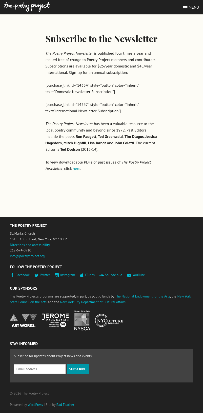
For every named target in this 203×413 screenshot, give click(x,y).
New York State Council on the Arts (82, 320)
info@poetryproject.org (27, 256)
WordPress (35, 404)
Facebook (23, 275)
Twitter (45, 275)
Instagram (67, 275)
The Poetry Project (27, 7)
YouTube (138, 275)
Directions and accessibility (30, 245)
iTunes (90, 275)
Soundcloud (113, 275)
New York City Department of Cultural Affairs (92, 302)
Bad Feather (65, 404)
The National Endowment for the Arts (142, 296)
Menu (194, 7)
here (76, 168)
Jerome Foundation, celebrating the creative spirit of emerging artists (55, 320)
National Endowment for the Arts (23, 320)
